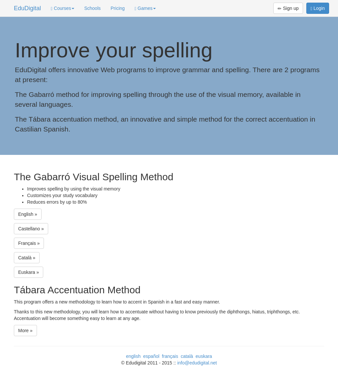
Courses (62, 8)
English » (27, 214)
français (170, 356)
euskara (204, 356)
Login (318, 8)
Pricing (118, 8)
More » (25, 330)
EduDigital (27, 8)
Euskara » (28, 272)
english (133, 356)
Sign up (288, 8)
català (187, 356)
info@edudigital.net (197, 362)
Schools (92, 8)
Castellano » (31, 228)
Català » (26, 257)
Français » (29, 243)
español (151, 356)
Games (145, 8)
